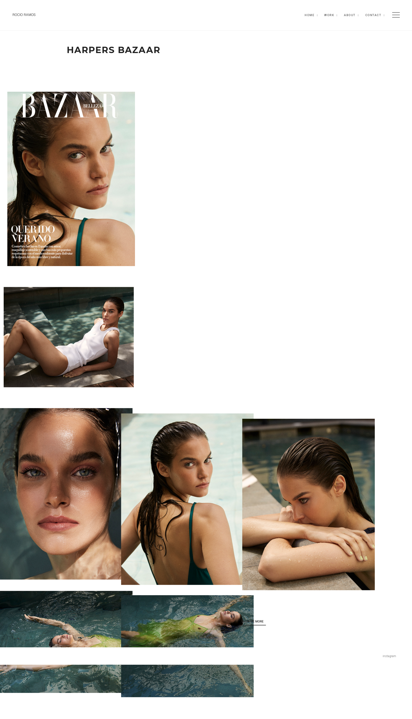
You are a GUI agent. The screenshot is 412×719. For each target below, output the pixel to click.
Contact (373, 15)
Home (309, 15)
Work (329, 15)
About (350, 15)
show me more (283, 618)
